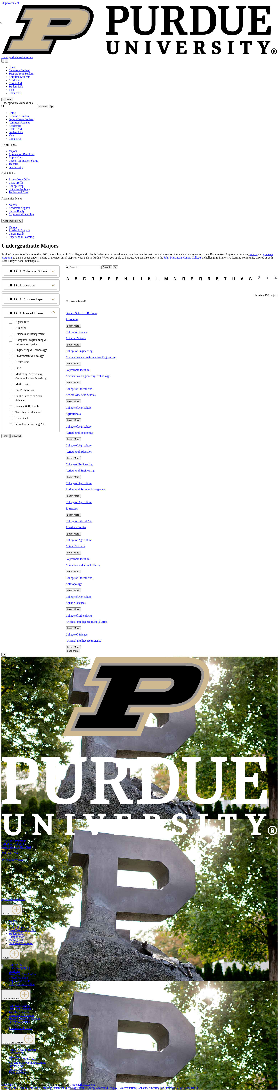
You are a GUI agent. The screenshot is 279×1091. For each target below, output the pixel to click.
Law (18, 367)
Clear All (16, 436)
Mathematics (22, 384)
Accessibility (9, 1087)
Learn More (73, 325)
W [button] (250, 278)
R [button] (209, 278)
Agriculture (22, 321)
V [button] (242, 278)
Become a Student (19, 70)
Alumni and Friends (20, 1028)
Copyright (7, 1084)
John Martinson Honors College (182, 257)
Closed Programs (18, 977)
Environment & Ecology (29, 355)
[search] (85, 267)
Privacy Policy (174, 1087)
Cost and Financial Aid (22, 927)
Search (43, 106)
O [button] (183, 278)
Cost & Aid (15, 83)
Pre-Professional (25, 390)
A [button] (67, 278)
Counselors (15, 1025)
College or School (27, 271)
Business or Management (30, 333)
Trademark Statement (82, 1084)
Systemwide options (13, 859)
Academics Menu (12, 220)
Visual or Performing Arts (30, 424)
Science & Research (27, 406)
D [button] (92, 278)
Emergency (15, 1056)
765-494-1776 (9, 853)
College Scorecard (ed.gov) (102, 1087)
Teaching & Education (28, 412)
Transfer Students (19, 1012)
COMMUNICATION (18, 1039)
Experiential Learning (21, 214)
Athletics (20, 327)
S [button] (217, 278)
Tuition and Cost (18, 192)
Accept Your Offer (19, 179)
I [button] (134, 278)
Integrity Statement (53, 1087)
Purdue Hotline (17, 1069)
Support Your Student (21, 73)
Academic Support (19, 207)
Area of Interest (26, 313)
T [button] (225, 278)
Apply (11, 954)
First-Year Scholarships (22, 930)
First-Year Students (20, 1008)
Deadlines (14, 971)
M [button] (166, 278)
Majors (13, 150)
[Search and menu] (2, 61)
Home (12, 67)
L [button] (157, 278)
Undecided (21, 418)
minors (253, 254)
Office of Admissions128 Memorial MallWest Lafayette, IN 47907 (16, 844)
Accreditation (128, 1087)
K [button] (149, 278)
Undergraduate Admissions (17, 57)
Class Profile (16, 182)
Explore (12, 910)
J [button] (141, 278)
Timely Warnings (18, 1072)
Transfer (13, 163)
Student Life (16, 86)
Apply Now (15, 157)
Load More (73, 651)
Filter (5, 436)
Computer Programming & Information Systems (30, 342)
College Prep (16, 185)
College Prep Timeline (22, 984)
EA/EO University (29, 1087)
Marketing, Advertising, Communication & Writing (30, 376)
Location (21, 285)
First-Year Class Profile (22, 974)
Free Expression (75, 1087)
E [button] (101, 278)
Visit (11, 89)
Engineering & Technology (31, 349)
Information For (16, 995)
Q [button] (200, 278)
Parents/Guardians (19, 1021)
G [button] (117, 278)
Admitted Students (19, 76)
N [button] (175, 278)
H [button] (125, 278)
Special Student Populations (25, 1018)
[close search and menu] (6, 61)
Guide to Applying (19, 189)
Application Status (19, 980)
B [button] (76, 278)
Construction (16, 1052)
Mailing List (16, 940)
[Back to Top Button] (3, 655)
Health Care (22, 361)
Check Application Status (23, 160)
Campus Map (16, 936)
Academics (15, 80)
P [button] (192, 278)
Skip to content (10, 3)
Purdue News (16, 1065)
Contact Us (15, 93)
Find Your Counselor (21, 943)
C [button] (84, 278)
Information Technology (23, 1059)
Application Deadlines (22, 154)
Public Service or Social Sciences (29, 398)
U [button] (233, 278)
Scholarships (16, 167)
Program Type (25, 299)
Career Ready (16, 211)
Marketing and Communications (27, 1062)
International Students (21, 1015)
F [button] (109, 278)
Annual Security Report (22, 1049)
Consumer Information (151, 1087)
